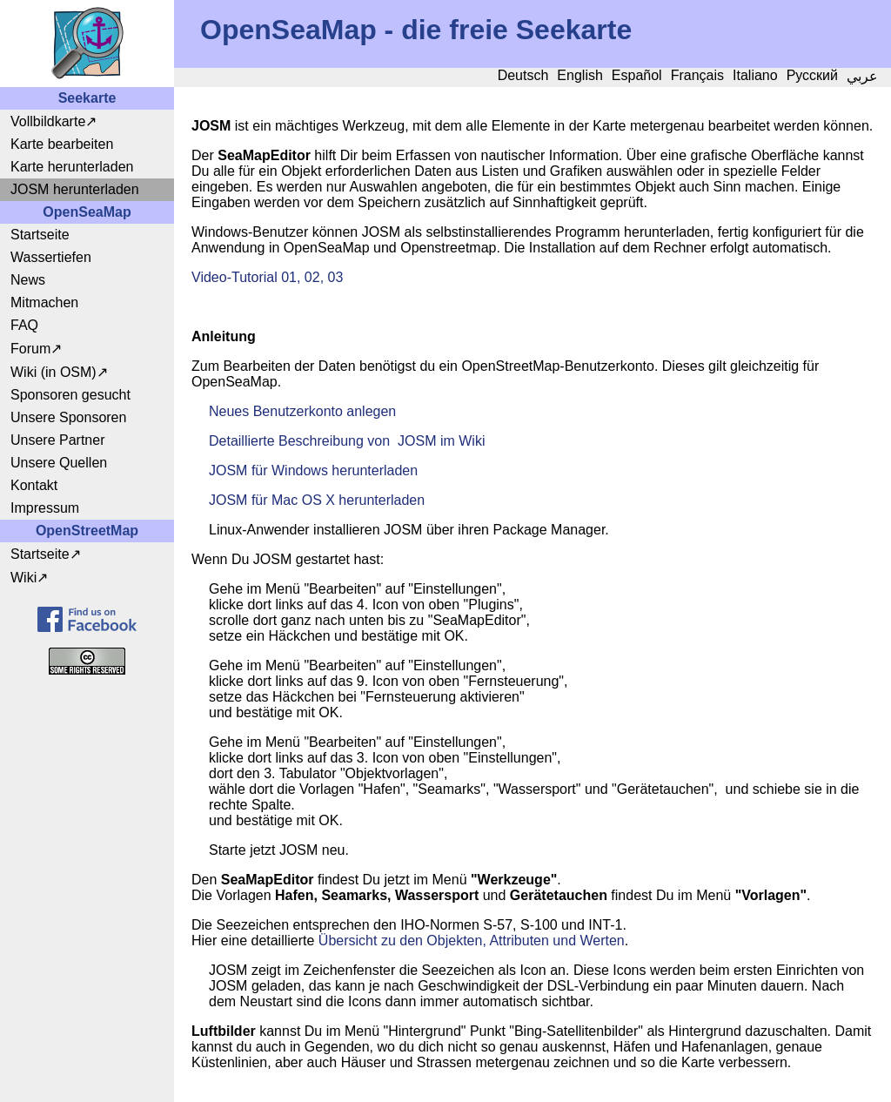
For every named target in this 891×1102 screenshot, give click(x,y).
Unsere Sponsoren (68, 417)
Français (697, 75)
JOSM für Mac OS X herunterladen (317, 500)
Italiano (755, 75)
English (579, 75)
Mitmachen (44, 302)
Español (637, 75)
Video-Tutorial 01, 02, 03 (267, 277)
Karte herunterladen (71, 166)
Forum (30, 348)
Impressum (44, 508)
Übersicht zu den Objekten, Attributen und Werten (471, 940)
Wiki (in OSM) (53, 372)
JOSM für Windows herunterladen (313, 470)
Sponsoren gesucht (70, 394)
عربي (862, 76)
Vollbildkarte (47, 121)
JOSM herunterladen (74, 189)
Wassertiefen (50, 257)
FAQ (24, 325)
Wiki (23, 577)
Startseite (40, 234)
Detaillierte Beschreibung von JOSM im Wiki (347, 440)
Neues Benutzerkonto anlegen (302, 411)
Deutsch (523, 75)
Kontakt (33, 485)
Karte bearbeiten (61, 144)
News (27, 279)
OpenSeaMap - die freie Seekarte (416, 29)
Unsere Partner (57, 440)
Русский (812, 75)
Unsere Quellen (58, 462)
